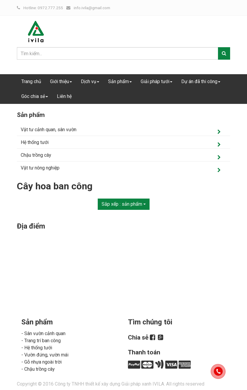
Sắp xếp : (124, 204)
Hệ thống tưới (35, 142)
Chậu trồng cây (36, 155)
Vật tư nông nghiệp (40, 168)
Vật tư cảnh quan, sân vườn (48, 129)
